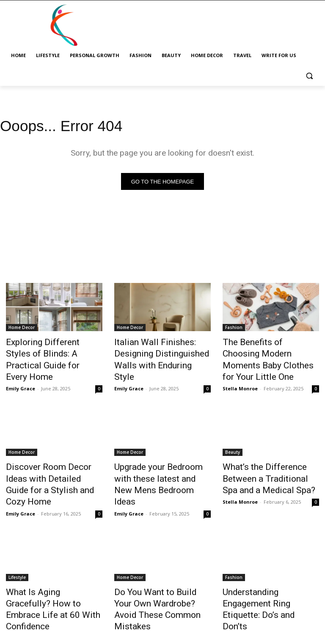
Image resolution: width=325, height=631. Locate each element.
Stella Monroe (240, 372)
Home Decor (21, 329)
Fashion (233, 329)
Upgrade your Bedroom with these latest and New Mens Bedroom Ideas (159, 458)
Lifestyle (17, 543)
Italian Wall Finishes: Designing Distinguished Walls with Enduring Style (162, 352)
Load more (162, 604)
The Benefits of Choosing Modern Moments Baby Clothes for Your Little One (265, 352)
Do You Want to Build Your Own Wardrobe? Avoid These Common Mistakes (160, 565)
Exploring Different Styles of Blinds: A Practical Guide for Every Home (51, 352)
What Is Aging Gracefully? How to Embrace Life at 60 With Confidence (48, 565)
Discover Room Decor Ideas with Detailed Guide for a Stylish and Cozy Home (50, 458)
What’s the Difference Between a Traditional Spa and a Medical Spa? (270, 458)
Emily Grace (20, 372)
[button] (309, 76)
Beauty (232, 436)
